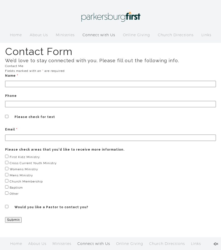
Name (11, 75)
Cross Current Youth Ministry (33, 163)
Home (16, 35)
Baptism (16, 187)
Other (14, 193)
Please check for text (35, 117)
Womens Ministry (24, 169)
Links (206, 35)
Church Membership (26, 181)
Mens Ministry (21, 175)
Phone (11, 96)
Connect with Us (98, 35)
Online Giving (136, 35)
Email (11, 129)
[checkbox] (6, 156)
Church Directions (176, 35)
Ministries (65, 35)
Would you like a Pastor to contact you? (51, 207)
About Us (39, 35)
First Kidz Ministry (25, 157)
